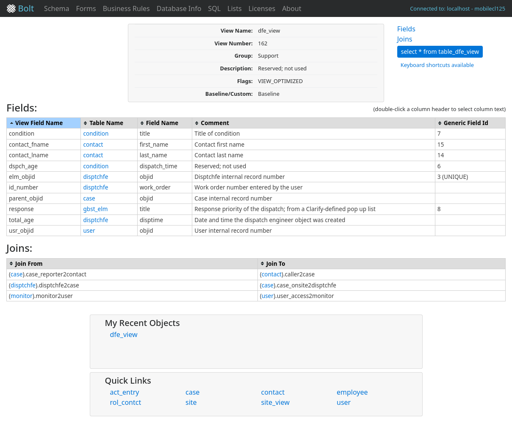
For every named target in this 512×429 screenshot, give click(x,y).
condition (95, 133)
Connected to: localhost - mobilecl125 (457, 8)
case (89, 198)
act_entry (124, 392)
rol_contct (125, 402)
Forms (86, 8)
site (191, 402)
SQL (214, 8)
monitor (22, 296)
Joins (404, 39)
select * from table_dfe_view (440, 51)
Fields (406, 28)
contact (93, 144)
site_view (275, 402)
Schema (56, 8)
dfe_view (124, 334)
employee (352, 392)
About (291, 8)
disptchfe (95, 177)
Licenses (262, 8)
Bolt (20, 8)
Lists (234, 8)
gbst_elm (95, 209)
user (89, 230)
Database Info (179, 8)
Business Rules (126, 8)
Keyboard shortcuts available (437, 65)
